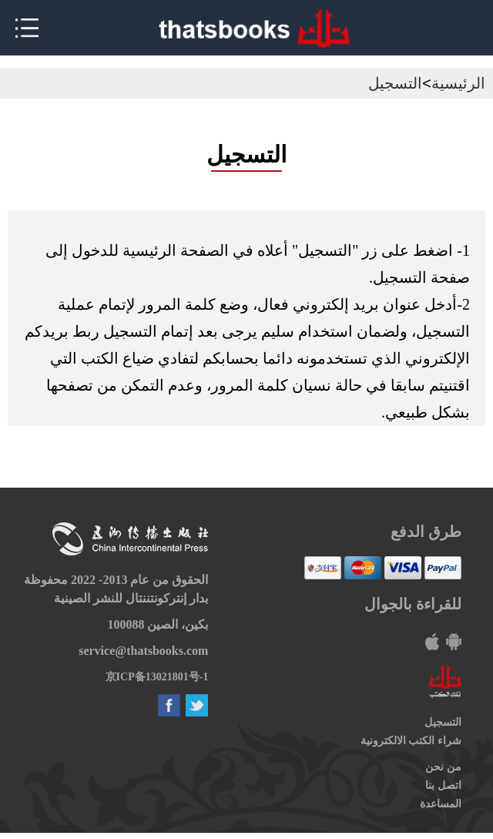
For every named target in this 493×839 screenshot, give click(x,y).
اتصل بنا (443, 785)
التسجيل (395, 83)
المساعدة (440, 804)
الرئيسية (458, 83)
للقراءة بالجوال (412, 604)
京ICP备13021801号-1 (157, 677)
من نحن (443, 767)
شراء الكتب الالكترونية (411, 741)
